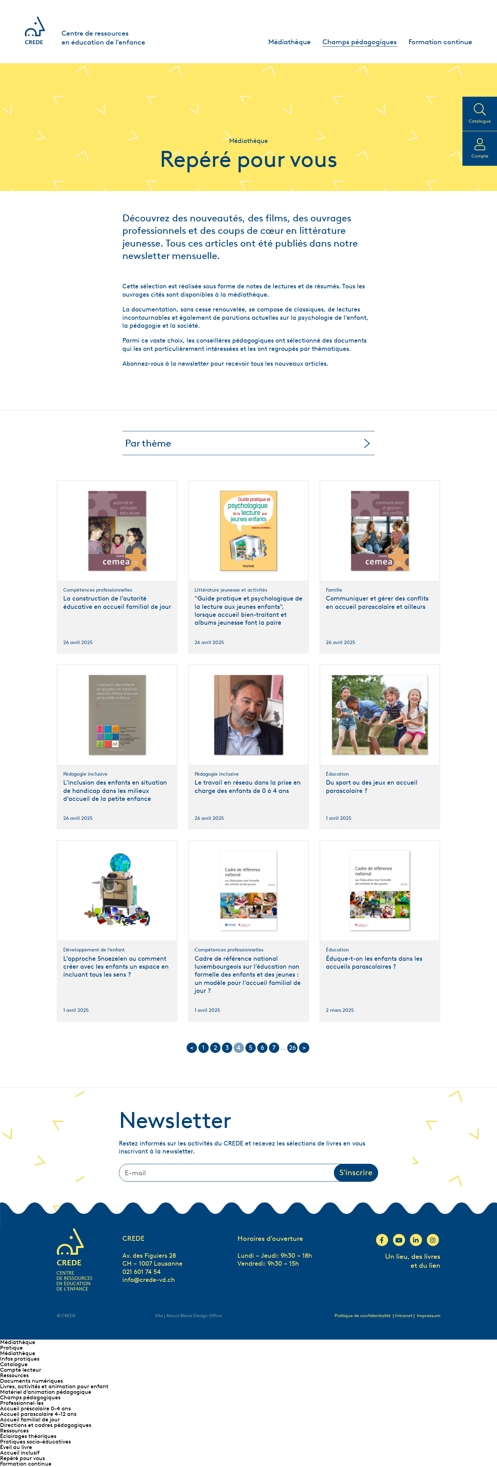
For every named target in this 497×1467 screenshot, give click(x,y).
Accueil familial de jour (30, 1419)
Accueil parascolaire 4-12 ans (38, 1414)
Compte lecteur (20, 1370)
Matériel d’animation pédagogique (45, 1392)
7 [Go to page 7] (273, 1048)
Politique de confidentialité (363, 1315)
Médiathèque (289, 42)
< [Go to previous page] (192, 1048)
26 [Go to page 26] (292, 1048)
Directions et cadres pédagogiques (45, 1425)
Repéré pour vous (22, 1458)
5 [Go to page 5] (250, 1048)
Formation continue (440, 42)
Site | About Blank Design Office (188, 1315)
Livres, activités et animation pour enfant (54, 1386)
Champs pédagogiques (359, 42)
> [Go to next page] (304, 1048)
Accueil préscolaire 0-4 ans (35, 1408)
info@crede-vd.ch (148, 1280)
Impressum (428, 1315)
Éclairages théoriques (28, 1436)
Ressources (14, 1375)
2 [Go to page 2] (215, 1048)
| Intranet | (404, 1315)
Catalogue (14, 1364)
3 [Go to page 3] (227, 1048)
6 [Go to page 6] (262, 1048)
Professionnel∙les (22, 1403)
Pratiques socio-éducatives (35, 1441)
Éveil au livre (16, 1447)
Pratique (11, 1347)
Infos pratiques (19, 1358)
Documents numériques (31, 1381)
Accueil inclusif (19, 1452)
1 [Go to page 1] (203, 1048)
